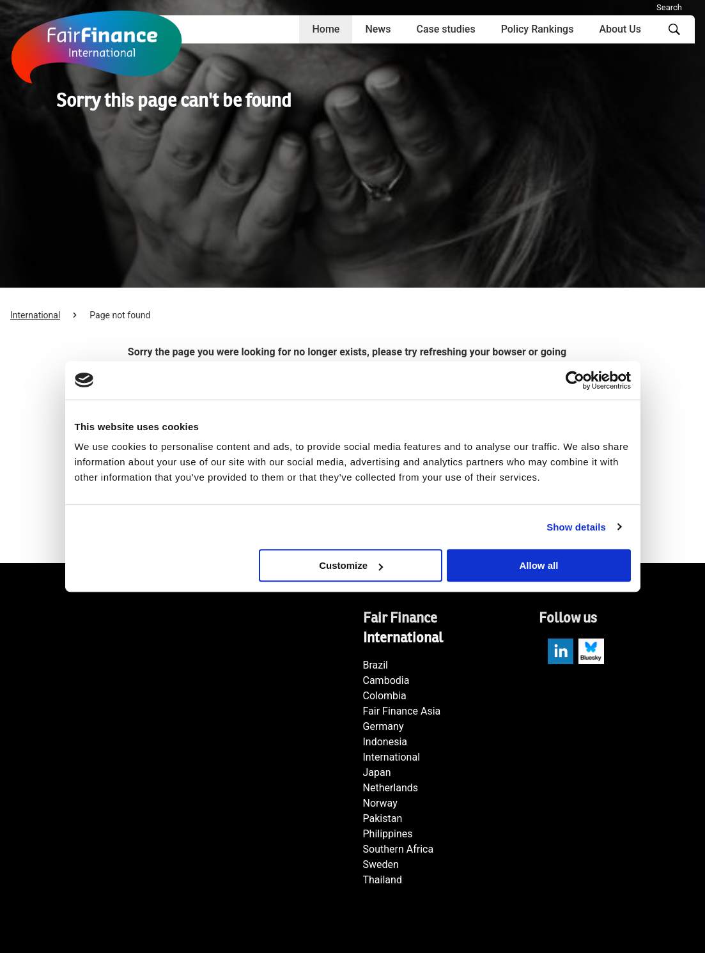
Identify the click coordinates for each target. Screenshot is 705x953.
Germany (383, 726)
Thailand (382, 880)
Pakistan (383, 818)
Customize (351, 565)
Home (325, 29)
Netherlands (391, 788)
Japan (377, 772)
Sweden (381, 864)
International (35, 315)
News (378, 29)
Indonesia (385, 742)
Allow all (539, 565)
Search (669, 7)
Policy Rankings (537, 29)
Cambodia (386, 680)
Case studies (445, 29)
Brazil (376, 665)
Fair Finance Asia (402, 711)
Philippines (388, 834)
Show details (576, 527)
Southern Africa (398, 849)
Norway (380, 803)
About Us (620, 29)
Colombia (385, 696)
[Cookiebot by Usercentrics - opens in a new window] (575, 380)
